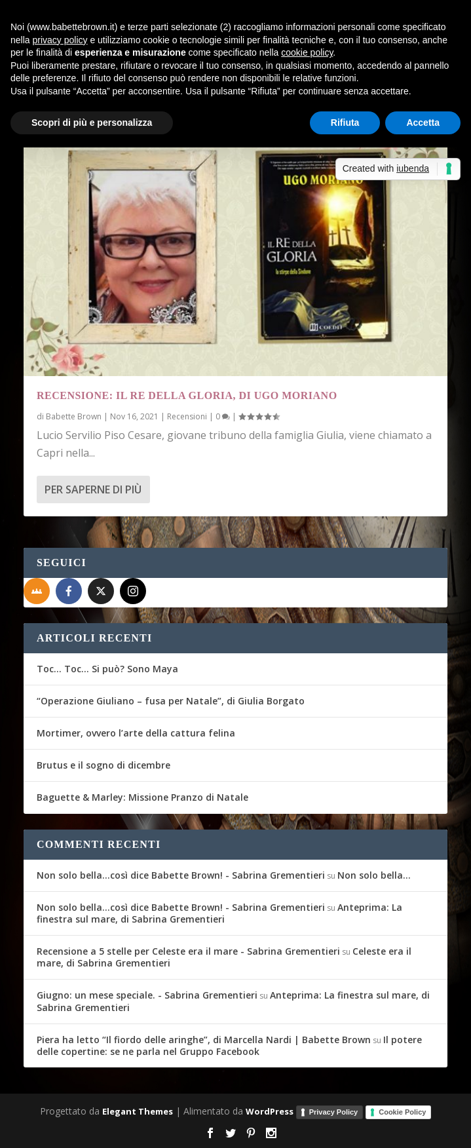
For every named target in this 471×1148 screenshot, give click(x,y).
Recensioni (187, 416)
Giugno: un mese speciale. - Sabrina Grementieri (147, 995)
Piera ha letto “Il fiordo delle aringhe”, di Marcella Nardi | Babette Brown (204, 1039)
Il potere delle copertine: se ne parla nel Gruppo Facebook (229, 1045)
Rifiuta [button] (345, 122)
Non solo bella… (374, 875)
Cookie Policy (402, 1112)
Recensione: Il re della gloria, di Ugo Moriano (187, 395)
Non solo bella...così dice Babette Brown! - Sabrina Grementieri (181, 875)
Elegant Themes (137, 1111)
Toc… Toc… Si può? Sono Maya (107, 668)
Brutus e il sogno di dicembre (103, 765)
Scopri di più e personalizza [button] (91, 122)
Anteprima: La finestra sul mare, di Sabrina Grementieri (219, 913)
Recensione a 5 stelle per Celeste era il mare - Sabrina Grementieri (188, 951)
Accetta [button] (423, 122)
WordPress (269, 1111)
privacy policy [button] (59, 40)
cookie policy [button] (307, 52)
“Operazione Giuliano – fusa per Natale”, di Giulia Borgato (171, 701)
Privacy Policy (333, 1112)
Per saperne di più (93, 489)
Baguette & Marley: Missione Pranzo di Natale (142, 797)
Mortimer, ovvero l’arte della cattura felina (136, 733)
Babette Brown (74, 416)
